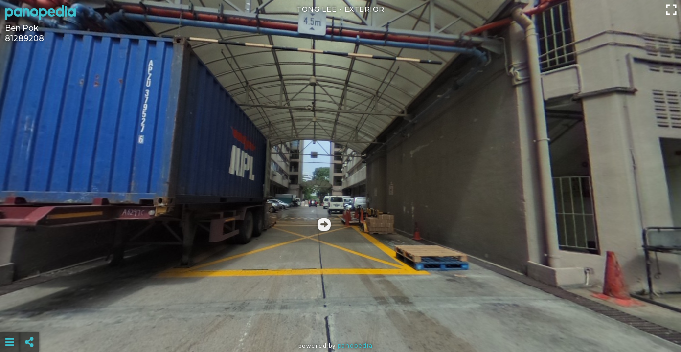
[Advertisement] (340, 318)
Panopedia (355, 345)
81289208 (24, 38)
